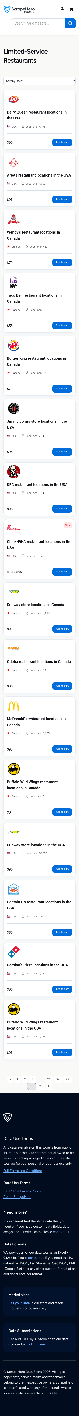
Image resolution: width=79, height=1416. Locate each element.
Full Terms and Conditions (22, 1171)
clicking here (35, 1344)
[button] (5, 23)
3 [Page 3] (32, 1079)
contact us (61, 1232)
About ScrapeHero (17, 1197)
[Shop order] (39, 81)
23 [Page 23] (49, 1079)
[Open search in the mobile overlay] (43, 23)
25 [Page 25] (67, 1079)
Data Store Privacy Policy (22, 1191)
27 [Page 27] (41, 1086)
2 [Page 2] (25, 1079)
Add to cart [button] (62, 142)
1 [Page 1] (17, 1079)
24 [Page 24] (58, 1079)
